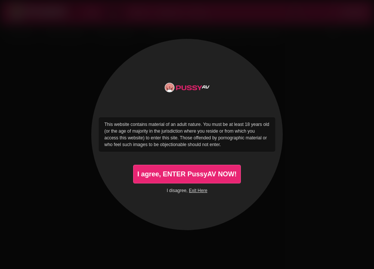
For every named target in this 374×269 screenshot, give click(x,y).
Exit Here (198, 190)
